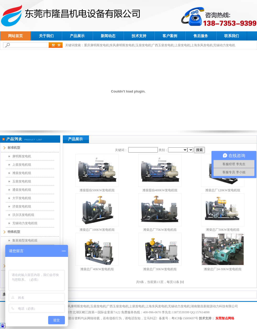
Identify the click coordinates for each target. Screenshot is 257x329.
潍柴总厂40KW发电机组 (97, 269)
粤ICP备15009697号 (184, 318)
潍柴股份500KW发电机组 (97, 190)
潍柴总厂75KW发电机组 (160, 230)
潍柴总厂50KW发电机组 (222, 230)
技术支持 (139, 36)
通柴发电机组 (21, 190)
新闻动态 (108, 36)
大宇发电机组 (21, 198)
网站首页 (15, 36)
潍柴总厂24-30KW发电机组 (223, 269)
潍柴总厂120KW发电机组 (222, 190)
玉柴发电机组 (21, 181)
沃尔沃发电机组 (23, 215)
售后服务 (200, 36)
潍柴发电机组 (21, 173)
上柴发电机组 (21, 164)
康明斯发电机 (21, 156)
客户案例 (170, 36)
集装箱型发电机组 (24, 240)
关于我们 (46, 36)
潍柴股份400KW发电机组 (159, 190)
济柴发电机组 (21, 206)
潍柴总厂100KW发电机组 (97, 230)
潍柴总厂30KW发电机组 (160, 269)
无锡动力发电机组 (24, 223)
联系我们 (231, 36)
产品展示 (77, 36)
